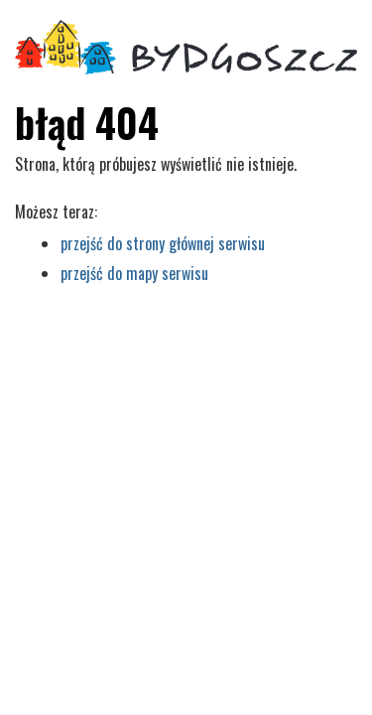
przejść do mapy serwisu (134, 273)
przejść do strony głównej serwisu (163, 243)
